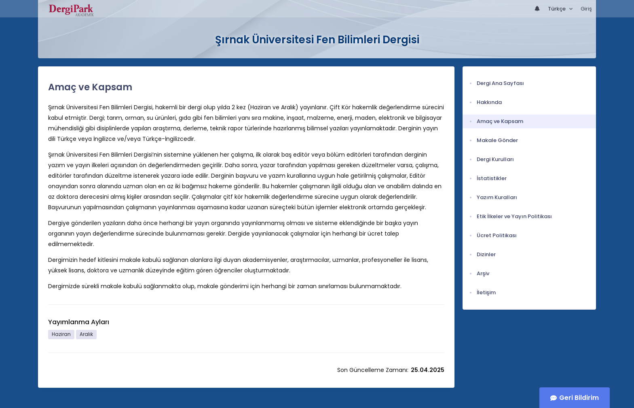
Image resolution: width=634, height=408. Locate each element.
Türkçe (557, 9)
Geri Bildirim (579, 397)
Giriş (586, 9)
